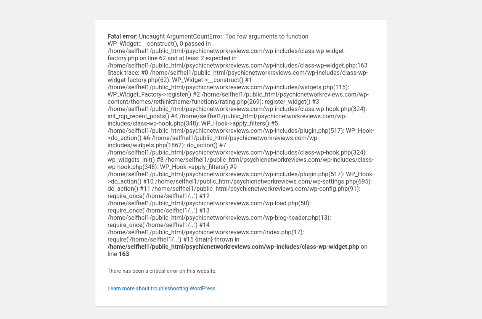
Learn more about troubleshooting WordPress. (162, 288)
